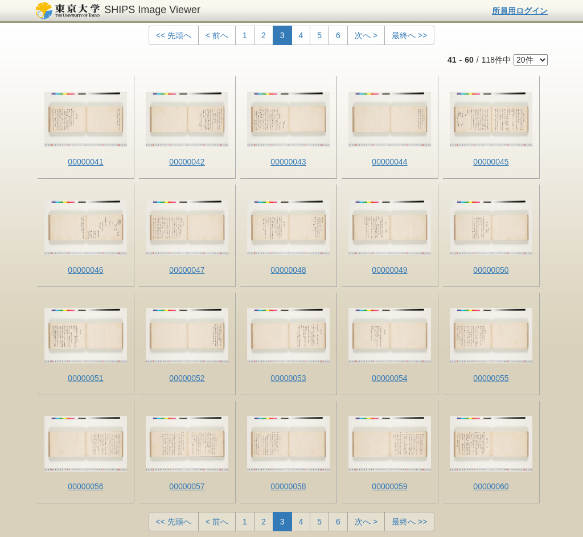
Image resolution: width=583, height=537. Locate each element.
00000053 (288, 378)
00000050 (490, 269)
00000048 (288, 269)
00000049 (389, 269)
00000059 (389, 486)
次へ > (366, 35)
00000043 (288, 161)
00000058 (288, 486)
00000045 (490, 161)
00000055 (490, 378)
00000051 (85, 378)
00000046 (85, 269)
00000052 (186, 378)
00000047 (186, 269)
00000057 (186, 486)
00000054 (389, 378)
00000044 (389, 161)
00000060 (490, 486)
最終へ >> (409, 35)
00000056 (85, 486)
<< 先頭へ (173, 35)
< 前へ (217, 35)
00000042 (186, 161)
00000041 (85, 161)
